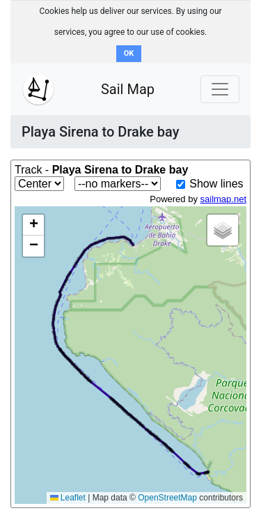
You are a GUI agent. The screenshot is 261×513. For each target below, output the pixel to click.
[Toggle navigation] (219, 89)
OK (129, 53)
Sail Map (128, 89)
